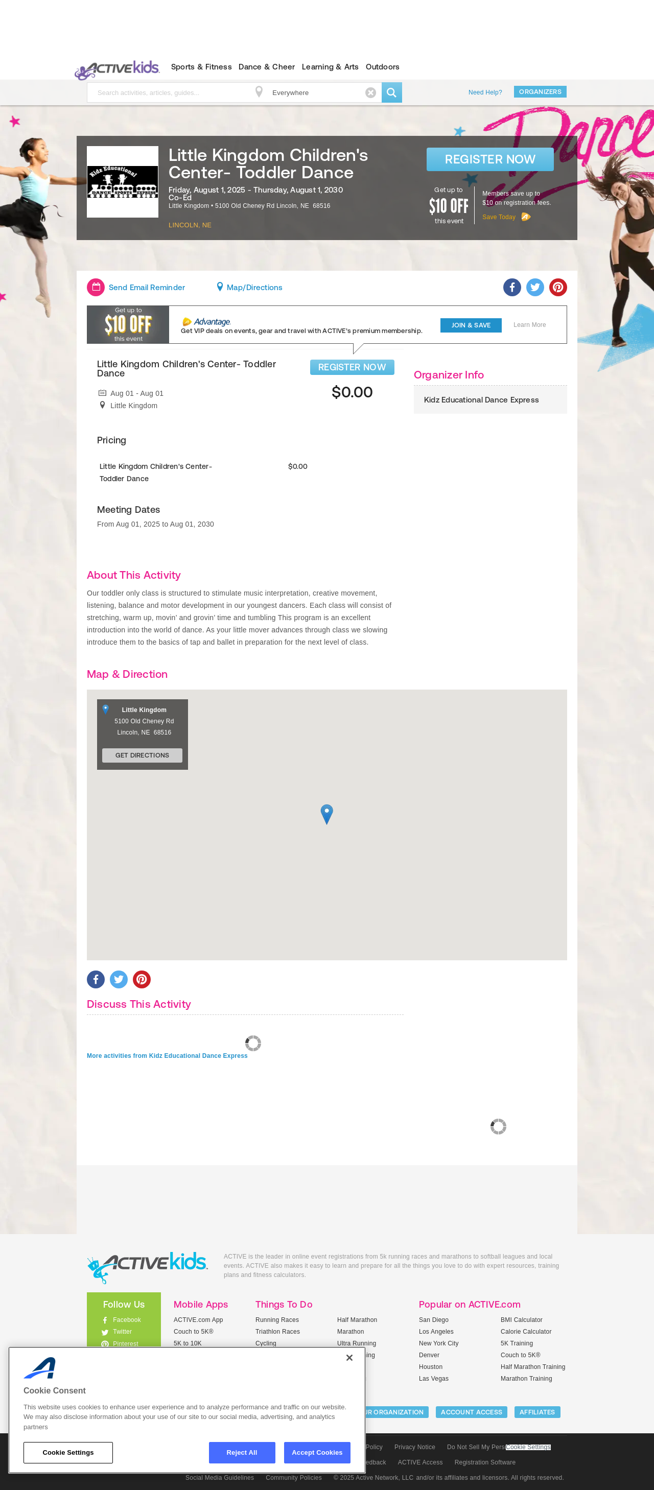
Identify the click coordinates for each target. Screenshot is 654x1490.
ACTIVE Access (420, 1462)
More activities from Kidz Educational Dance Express (167, 1055)
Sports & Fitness (201, 66)
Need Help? (485, 92)
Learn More (529, 324)
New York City (439, 1343)
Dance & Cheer (267, 66)
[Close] (349, 1357)
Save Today (499, 217)
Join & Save (471, 325)
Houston (430, 1366)
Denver (429, 1355)
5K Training (517, 1343)
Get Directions (142, 755)
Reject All (242, 1452)
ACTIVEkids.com (115, 67)
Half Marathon (357, 1319)
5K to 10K (188, 1343)
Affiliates (537, 1412)
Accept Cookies (317, 1452)
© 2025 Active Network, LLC (374, 1477)
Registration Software (485, 1462)
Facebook (127, 1319)
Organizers (540, 92)
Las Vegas (434, 1378)
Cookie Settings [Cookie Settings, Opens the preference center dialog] (68, 1452)
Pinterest (125, 1343)
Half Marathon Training (533, 1366)
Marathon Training (526, 1378)
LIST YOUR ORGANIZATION (381, 1412)
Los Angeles (436, 1331)
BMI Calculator (522, 1319)
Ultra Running (357, 1343)
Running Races (277, 1319)
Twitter (122, 1331)
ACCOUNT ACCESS (471, 1412)
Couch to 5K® (194, 1331)
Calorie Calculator (526, 1331)
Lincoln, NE (190, 225)
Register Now (490, 159)
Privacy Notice (414, 1447)
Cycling (265, 1343)
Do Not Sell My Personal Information (498, 1447)
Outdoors (383, 66)
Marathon (350, 1331)
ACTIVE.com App (198, 1319)
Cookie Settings (528, 1447)
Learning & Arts (330, 66)
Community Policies (294, 1477)
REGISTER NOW (352, 367)
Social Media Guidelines (219, 1477)
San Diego (434, 1319)
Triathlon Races (277, 1331)
